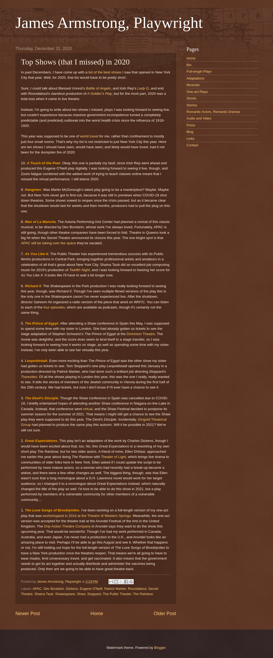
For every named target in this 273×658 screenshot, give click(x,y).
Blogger (160, 648)
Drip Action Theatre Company (67, 526)
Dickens (72, 589)
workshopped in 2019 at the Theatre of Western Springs (87, 516)
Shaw (81, 594)
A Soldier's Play (99, 94)
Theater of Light (113, 457)
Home (96, 613)
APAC (37, 589)
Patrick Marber (115, 589)
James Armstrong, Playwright (109, 22)
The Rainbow (143, 594)
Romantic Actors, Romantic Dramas (213, 112)
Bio (189, 65)
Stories (192, 105)
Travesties (29, 377)
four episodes (54, 307)
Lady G (143, 88)
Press (191, 125)
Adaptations (196, 78)
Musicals (193, 85)
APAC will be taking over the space (48, 243)
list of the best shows (104, 72)
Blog (190, 132)
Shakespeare (65, 594)
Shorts (191, 98)
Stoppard (94, 594)
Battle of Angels (98, 88)
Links (191, 139)
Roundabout (137, 589)
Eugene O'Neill (91, 589)
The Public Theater (117, 594)
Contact (192, 145)
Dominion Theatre (141, 334)
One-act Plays (197, 92)
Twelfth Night (79, 270)
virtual (87, 409)
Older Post (164, 613)
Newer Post (28, 613)
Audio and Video (199, 118)
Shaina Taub (43, 594)
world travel (89, 136)
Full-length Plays (199, 71)
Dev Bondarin (53, 589)
